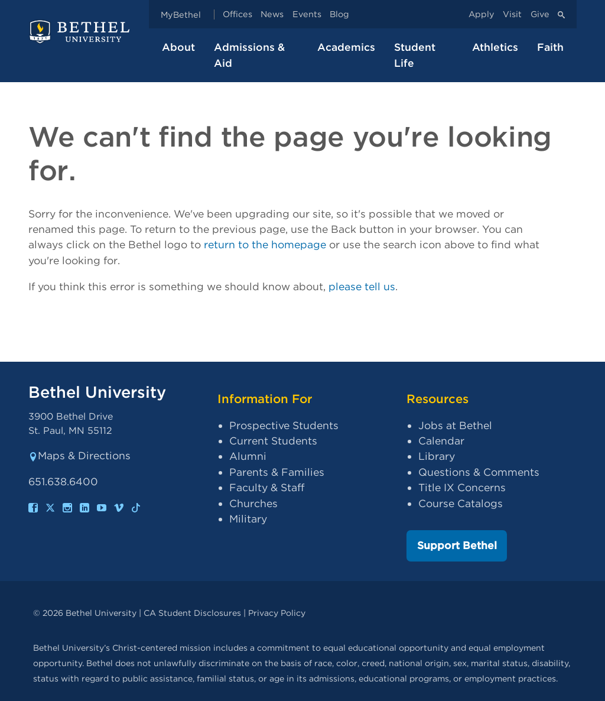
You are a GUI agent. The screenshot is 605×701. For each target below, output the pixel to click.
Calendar (441, 440)
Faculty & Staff (266, 487)
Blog (339, 14)
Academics (346, 47)
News (272, 14)
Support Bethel (457, 545)
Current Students (273, 440)
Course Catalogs (460, 503)
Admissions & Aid (249, 55)
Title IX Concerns (462, 487)
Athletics (495, 47)
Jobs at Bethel (455, 425)
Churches (253, 503)
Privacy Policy (276, 613)
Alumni (247, 456)
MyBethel (181, 14)
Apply (482, 14)
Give (540, 14)
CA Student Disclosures (192, 613)
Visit (512, 14)
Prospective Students (284, 425)
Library (436, 456)
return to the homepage (265, 244)
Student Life (414, 55)
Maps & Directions (79, 455)
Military (248, 518)
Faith (550, 47)
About (178, 47)
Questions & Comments (478, 472)
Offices (237, 14)
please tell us (361, 286)
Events (306, 14)
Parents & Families (276, 472)
